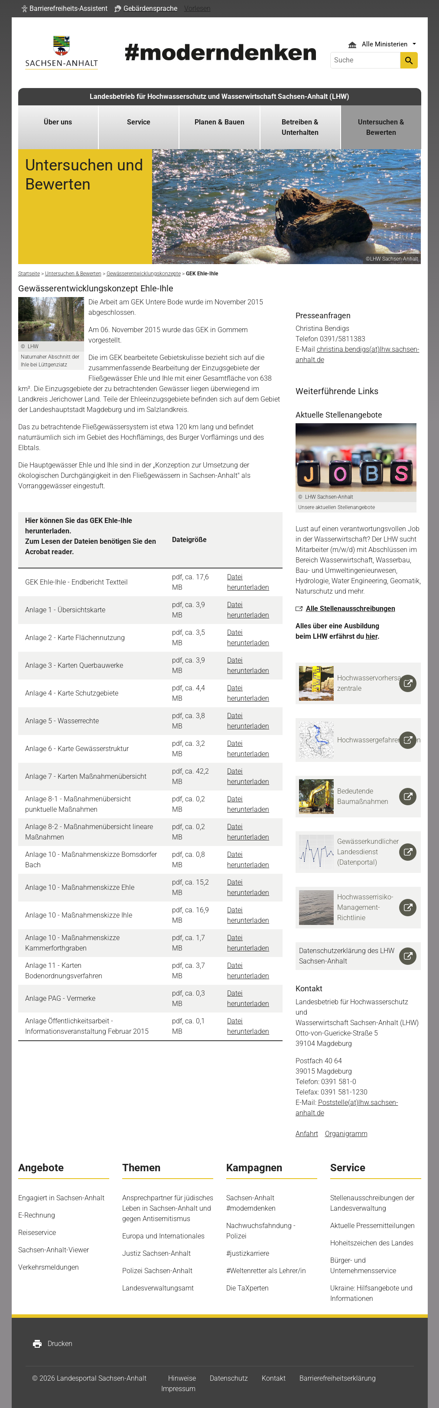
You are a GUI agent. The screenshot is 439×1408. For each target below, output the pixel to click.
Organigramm (346, 1134)
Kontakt (274, 1378)
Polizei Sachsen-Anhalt (157, 1271)
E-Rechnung (36, 1215)
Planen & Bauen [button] (219, 122)
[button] (64, 8)
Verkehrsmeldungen (48, 1267)
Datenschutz (229, 1378)
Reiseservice (37, 1232)
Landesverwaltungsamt (158, 1288)
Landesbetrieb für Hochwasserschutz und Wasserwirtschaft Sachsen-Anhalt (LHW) (219, 96)
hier (371, 636)
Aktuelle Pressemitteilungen (372, 1226)
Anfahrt (307, 1134)
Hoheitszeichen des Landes (371, 1243)
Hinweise (182, 1378)
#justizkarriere (247, 1253)
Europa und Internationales (163, 1236)
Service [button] (138, 122)
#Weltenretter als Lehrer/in (266, 1271)
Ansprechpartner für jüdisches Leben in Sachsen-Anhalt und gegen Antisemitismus (167, 1208)
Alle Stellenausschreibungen (350, 608)
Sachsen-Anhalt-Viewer (53, 1250)
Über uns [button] (58, 122)
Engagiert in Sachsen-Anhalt (61, 1198)
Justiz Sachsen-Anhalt (156, 1253)
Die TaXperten (247, 1288)
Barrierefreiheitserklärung (337, 1378)
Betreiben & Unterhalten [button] (300, 127)
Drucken (52, 1344)
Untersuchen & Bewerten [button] (381, 127)
